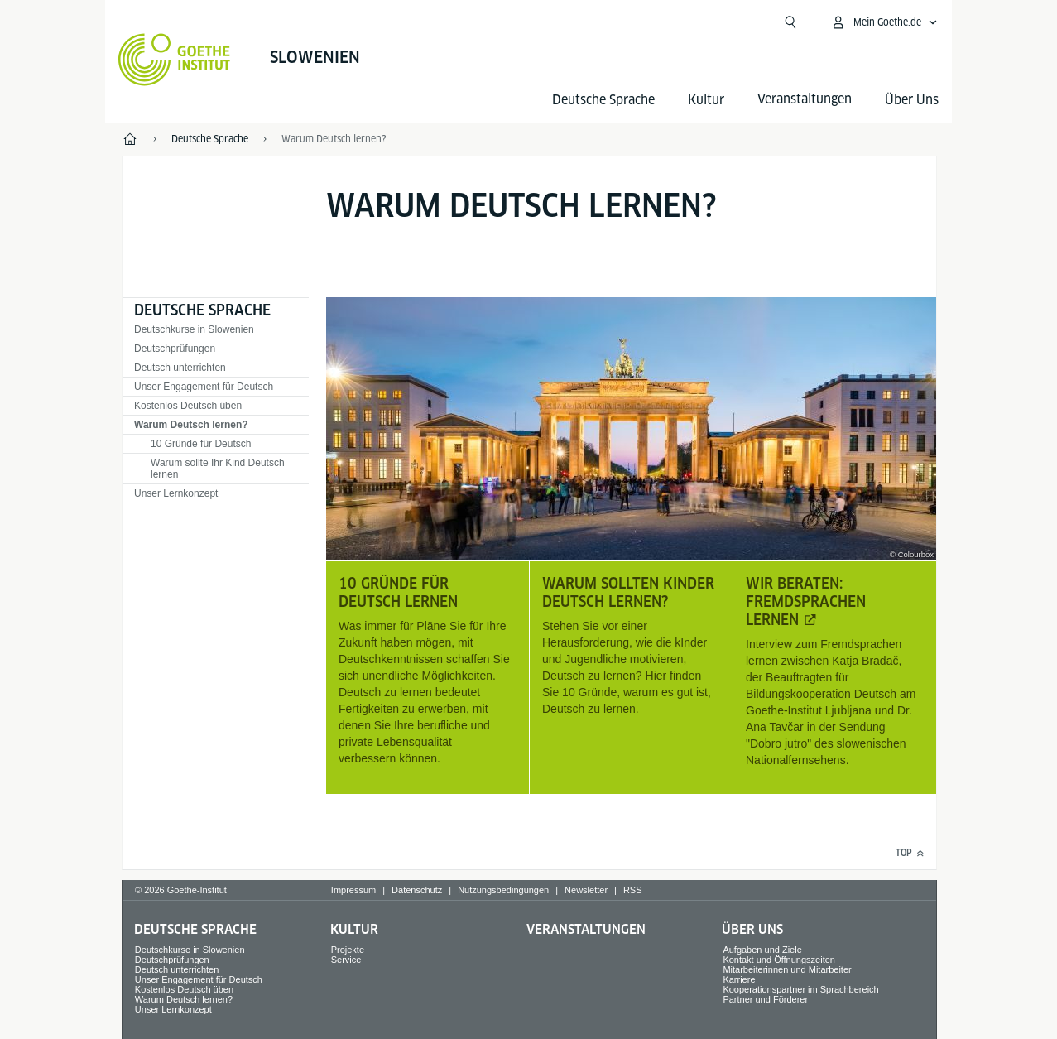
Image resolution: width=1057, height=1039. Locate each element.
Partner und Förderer (765, 999)
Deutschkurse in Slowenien (194, 329)
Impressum (353, 890)
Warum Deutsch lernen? (191, 425)
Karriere (739, 979)
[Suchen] (790, 22)
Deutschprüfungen (174, 348)
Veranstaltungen (586, 929)
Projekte (347, 950)
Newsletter (586, 890)
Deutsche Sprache (603, 99)
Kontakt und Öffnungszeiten (779, 959)
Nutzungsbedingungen (503, 890)
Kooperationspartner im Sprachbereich (800, 989)
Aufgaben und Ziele (762, 950)
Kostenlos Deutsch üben (188, 405)
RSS (632, 890)
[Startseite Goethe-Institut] (174, 59)
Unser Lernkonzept (176, 493)
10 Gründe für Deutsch (201, 444)
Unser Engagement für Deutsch (203, 386)
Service (346, 959)
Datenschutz (417, 890)
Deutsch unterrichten (180, 367)
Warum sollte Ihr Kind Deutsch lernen (218, 468)
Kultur (706, 99)
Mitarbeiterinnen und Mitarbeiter (787, 969)
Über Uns (912, 99)
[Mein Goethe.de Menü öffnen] (884, 22)
